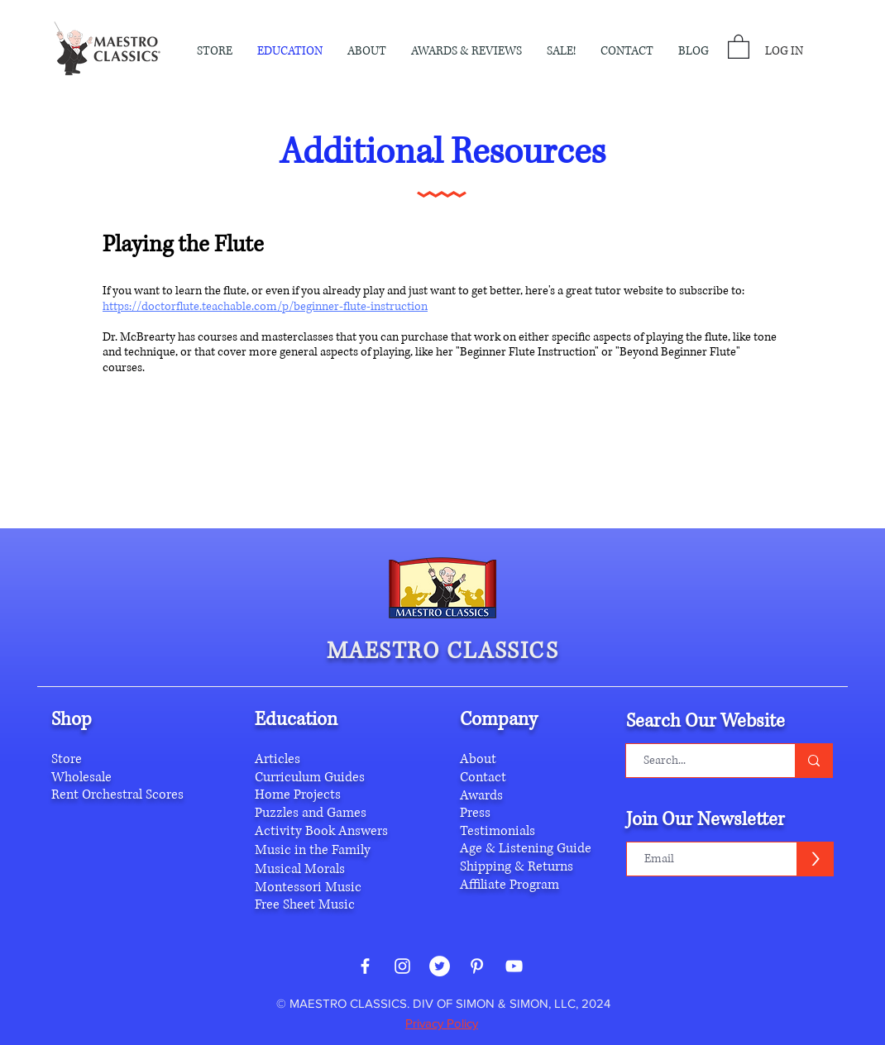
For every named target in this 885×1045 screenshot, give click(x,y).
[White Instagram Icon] (402, 966)
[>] (815, 859)
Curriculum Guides (310, 777)
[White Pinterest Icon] (476, 966)
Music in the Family (313, 850)
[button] (367, 51)
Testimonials (497, 831)
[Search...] (701, 760)
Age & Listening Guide (525, 848)
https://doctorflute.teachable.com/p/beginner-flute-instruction (265, 306)
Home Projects (298, 794)
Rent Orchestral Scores (117, 794)
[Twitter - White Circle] (439, 966)
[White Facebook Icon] (365, 966)
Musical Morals (300, 869)
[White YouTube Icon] (514, 966)
